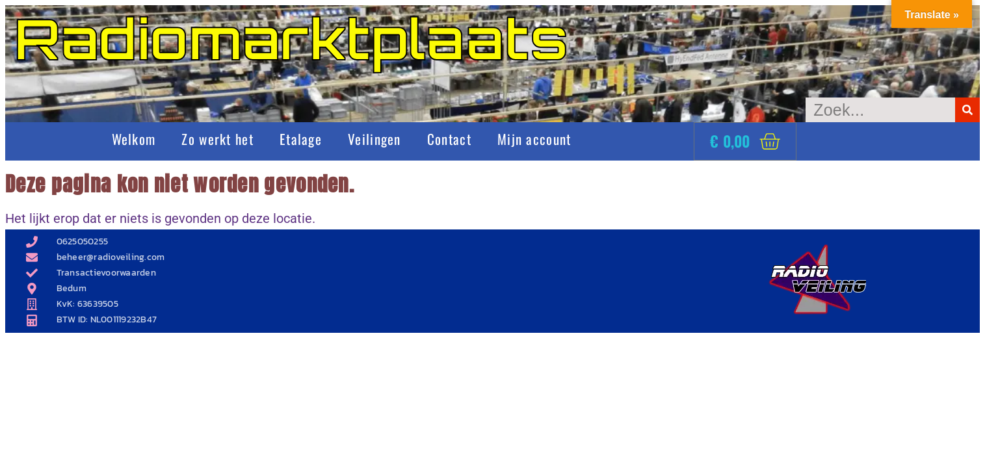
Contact (449, 139)
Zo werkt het (217, 139)
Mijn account (534, 139)
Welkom (134, 139)
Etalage (301, 139)
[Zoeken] (967, 110)
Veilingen (374, 139)
